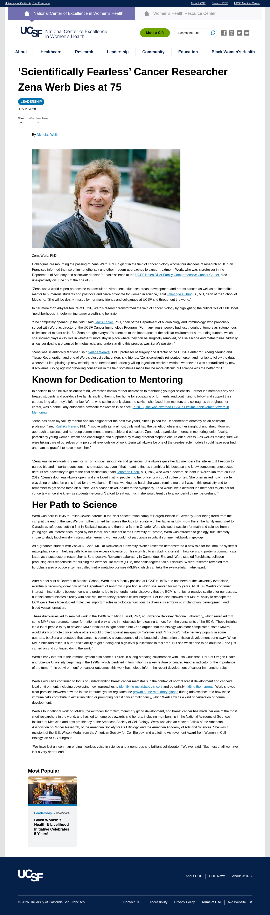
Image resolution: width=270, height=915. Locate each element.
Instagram (231, 33)
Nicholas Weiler (48, 134)
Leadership (118, 52)
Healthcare (51, 52)
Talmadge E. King (180, 294)
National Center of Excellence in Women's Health (78, 13)
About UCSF (198, 3)
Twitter (239, 33)
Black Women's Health (233, 52)
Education (188, 52)
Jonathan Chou (128, 472)
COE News (217, 876)
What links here (38, 118)
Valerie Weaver (99, 352)
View (21, 118)
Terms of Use (211, 902)
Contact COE (133, 902)
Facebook (224, 33)
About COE (194, 876)
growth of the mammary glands (155, 692)
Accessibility (158, 902)
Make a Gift (155, 33)
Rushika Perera (66, 426)
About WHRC (242, 876)
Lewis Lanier (104, 322)
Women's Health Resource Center (184, 13)
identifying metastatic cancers (140, 686)
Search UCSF (220, 3)
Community (153, 52)
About (21, 52)
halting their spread (200, 686)
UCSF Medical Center (247, 3)
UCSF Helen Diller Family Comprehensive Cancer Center (177, 275)
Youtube (246, 33)
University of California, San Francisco (27, 3)
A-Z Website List (240, 902)
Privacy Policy (184, 902)
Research (84, 52)
